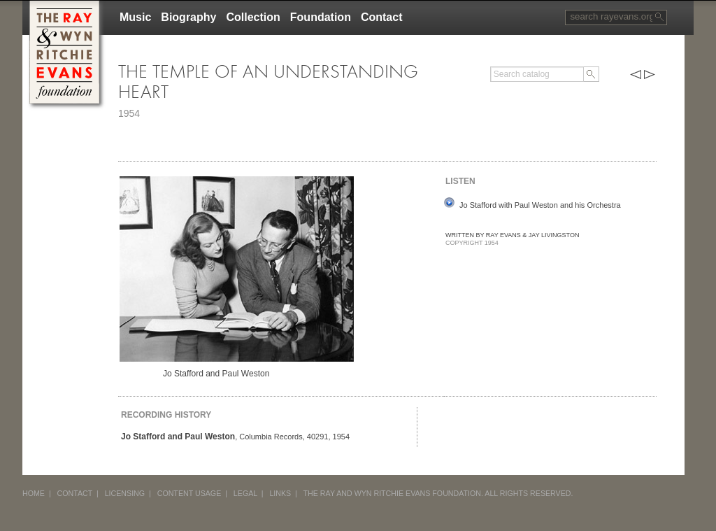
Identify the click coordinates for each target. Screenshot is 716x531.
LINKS (280, 493)
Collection (253, 17)
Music (135, 17)
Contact (382, 17)
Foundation (320, 17)
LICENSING (125, 493)
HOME (33, 493)
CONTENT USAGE (189, 493)
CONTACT (75, 493)
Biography (188, 17)
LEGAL (245, 493)
